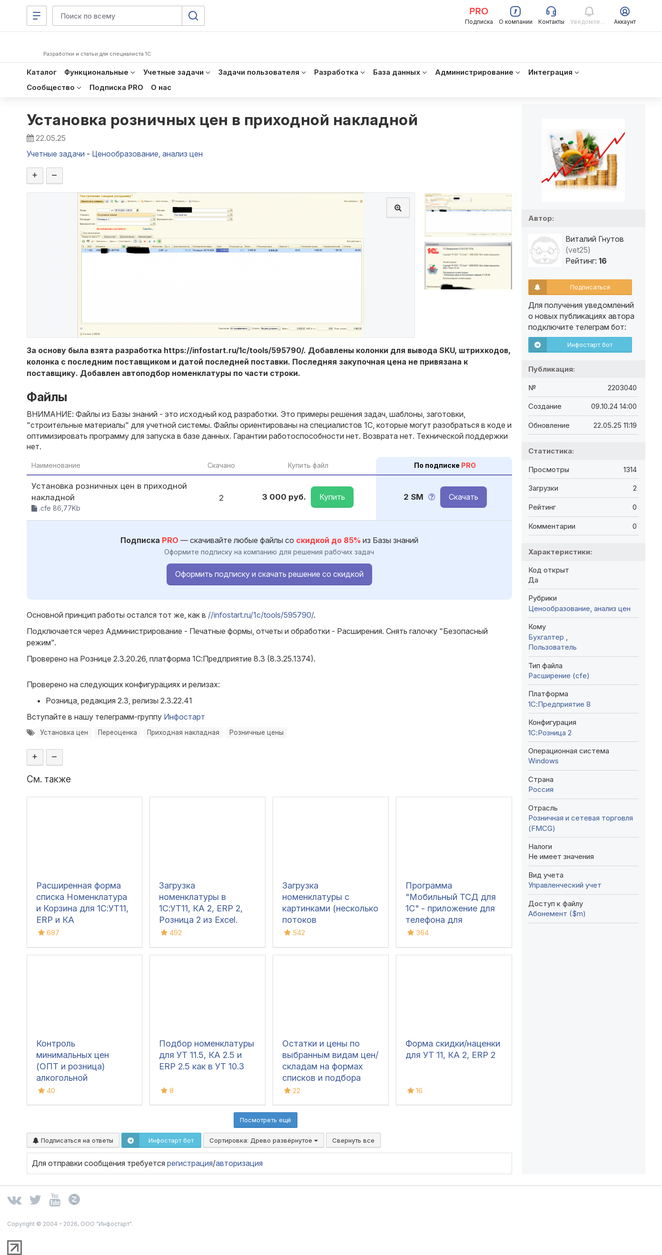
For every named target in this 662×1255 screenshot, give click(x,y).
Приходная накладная (183, 732)
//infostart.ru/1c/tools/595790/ (261, 615)
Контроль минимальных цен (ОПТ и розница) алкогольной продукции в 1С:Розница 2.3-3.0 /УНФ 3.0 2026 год (77, 1077)
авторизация (239, 1163)
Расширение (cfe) (559, 675)
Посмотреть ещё (265, 1120)
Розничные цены (256, 732)
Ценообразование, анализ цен (579, 608)
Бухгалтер (547, 637)
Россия (540, 789)
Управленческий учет (565, 884)
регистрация (190, 1163)
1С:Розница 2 (550, 732)
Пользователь (552, 647)
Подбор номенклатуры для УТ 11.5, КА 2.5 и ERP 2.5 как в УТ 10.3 (206, 1054)
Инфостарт (184, 716)
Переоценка (117, 732)
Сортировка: (263, 1140)
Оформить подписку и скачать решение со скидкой (269, 574)
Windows (543, 760)
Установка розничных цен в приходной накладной (222, 119)
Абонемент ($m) (557, 913)
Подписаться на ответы (73, 1140)
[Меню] (37, 16)
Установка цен (64, 732)
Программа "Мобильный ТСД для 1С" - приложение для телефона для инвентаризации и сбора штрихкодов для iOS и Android (453, 919)
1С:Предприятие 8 (559, 704)
